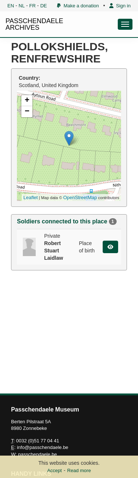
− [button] (27, 111)
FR (32, 5)
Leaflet (31, 197)
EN (10, 5)
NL (22, 5)
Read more (79, 470)
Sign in (120, 5)
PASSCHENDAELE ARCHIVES (34, 24)
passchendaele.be (37, 454)
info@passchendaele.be (42, 447)
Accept (54, 470)
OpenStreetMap (80, 197)
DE (43, 5)
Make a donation (78, 5)
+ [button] (27, 100)
